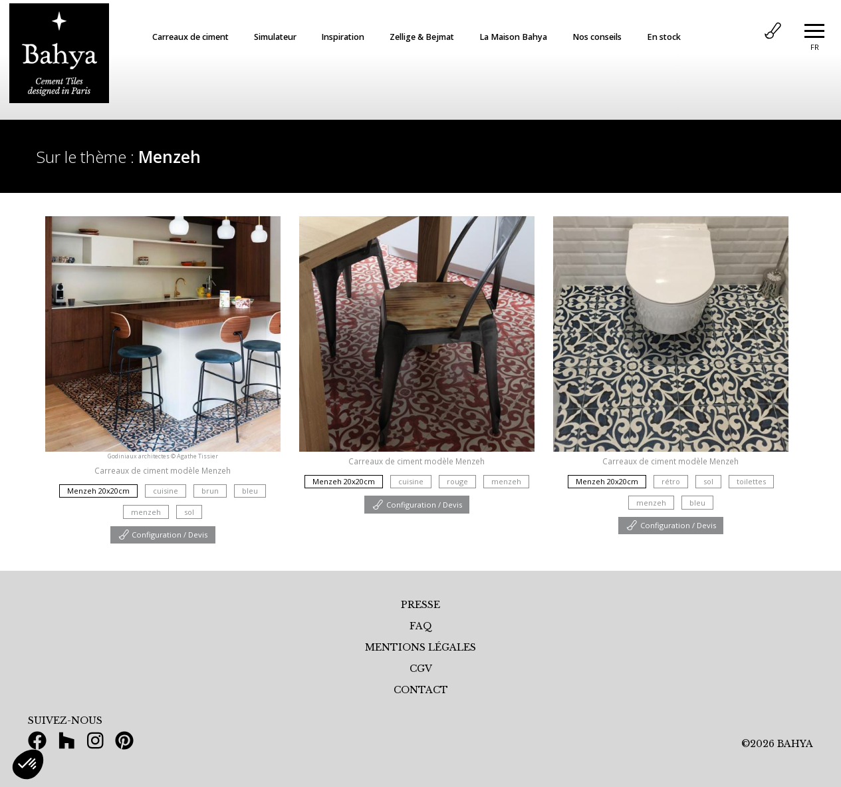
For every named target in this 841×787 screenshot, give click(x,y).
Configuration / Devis (163, 535)
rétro (670, 481)
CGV (421, 669)
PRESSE (420, 605)
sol (189, 512)
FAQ (421, 626)
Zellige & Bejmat (422, 37)
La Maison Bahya (513, 37)
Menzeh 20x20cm (98, 491)
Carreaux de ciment (190, 37)
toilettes (751, 481)
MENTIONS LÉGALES (420, 647)
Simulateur (275, 37)
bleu (250, 491)
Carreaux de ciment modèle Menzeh (162, 470)
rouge (457, 481)
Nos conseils (597, 37)
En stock (664, 37)
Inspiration (342, 37)
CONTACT (421, 690)
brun (210, 491)
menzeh (146, 512)
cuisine (165, 491)
